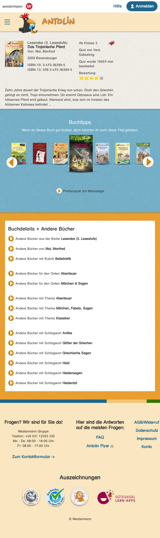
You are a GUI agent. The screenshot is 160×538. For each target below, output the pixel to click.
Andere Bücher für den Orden (45, 273)
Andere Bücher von (40, 249)
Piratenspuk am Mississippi (83, 191)
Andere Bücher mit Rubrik (43, 259)
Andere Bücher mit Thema (43, 298)
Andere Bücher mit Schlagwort (43, 333)
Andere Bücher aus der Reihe (56, 239)
